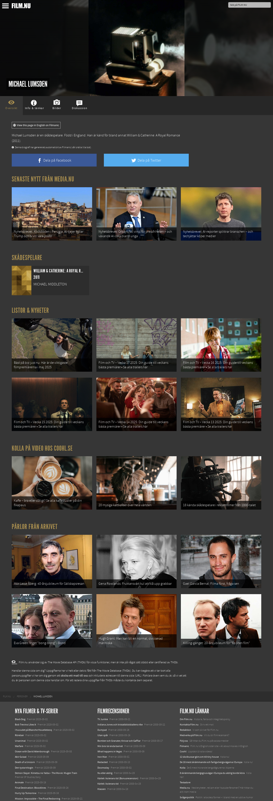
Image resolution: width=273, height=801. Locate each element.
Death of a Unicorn (25, 746)
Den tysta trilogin (24, 751)
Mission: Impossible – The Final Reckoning (37, 782)
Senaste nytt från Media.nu (43, 179)
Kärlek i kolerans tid (108, 767)
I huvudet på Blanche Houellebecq (33, 713)
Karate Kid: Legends (25, 793)
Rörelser (19, 719)
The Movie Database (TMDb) (114, 655)
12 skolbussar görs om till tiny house (199, 740)
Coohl (183, 735)
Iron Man (102, 740)
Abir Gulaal (20, 740)
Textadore (185, 766)
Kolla (182, 751)
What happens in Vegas (109, 735)
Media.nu (185, 771)
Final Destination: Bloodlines (30, 771)
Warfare (19, 730)
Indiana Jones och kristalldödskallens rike (120, 708)
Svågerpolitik (187, 781)
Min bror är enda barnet (110, 730)
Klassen (101, 773)
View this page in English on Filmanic (36, 125)
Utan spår (102, 719)
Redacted (102, 746)
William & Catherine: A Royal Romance (153, 135)
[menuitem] (7, 681)
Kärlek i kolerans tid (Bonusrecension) (117, 762)
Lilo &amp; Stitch (24, 787)
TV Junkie (102, 703)
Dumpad (102, 713)
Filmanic (184, 730)
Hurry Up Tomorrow (25, 777)
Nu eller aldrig (104, 757)
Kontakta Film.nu (189, 708)
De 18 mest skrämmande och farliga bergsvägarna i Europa (211, 746)
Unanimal (20, 724)
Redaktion (185, 713)
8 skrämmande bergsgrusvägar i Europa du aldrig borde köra (212, 757)
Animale (19, 766)
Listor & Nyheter (30, 308)
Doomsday (103, 751)
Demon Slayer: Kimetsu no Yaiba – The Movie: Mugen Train (46, 757)
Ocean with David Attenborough (32, 735)
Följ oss (184, 724)
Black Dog (20, 703)
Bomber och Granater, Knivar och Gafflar (119, 724)
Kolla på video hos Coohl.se (42, 440)
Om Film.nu (186, 703)
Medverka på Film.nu (191, 719)
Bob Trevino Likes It (25, 708)
